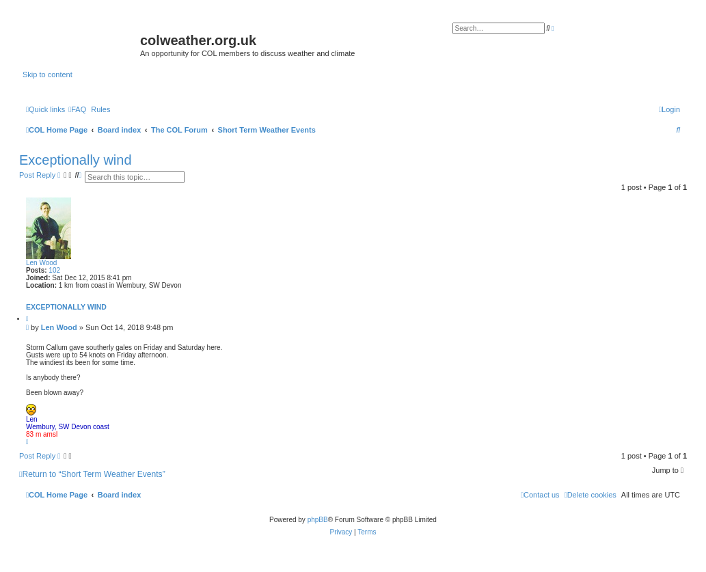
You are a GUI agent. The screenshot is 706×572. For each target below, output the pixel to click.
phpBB (318, 519)
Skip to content (47, 74)
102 (54, 270)
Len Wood (41, 263)
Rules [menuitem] (100, 109)
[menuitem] (77, 109)
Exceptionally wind (75, 159)
